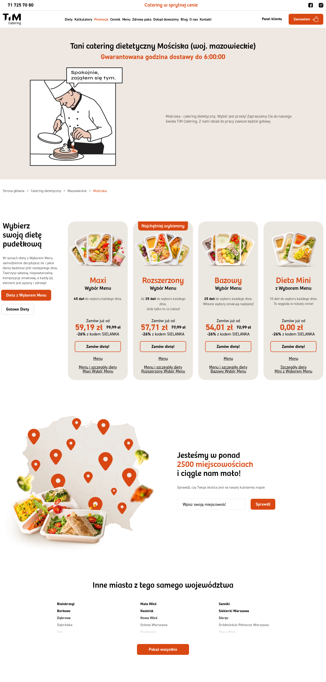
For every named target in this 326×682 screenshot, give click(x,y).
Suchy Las (226, 639)
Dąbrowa (64, 617)
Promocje (101, 19)
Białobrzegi (65, 603)
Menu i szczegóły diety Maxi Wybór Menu (98, 369)
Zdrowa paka (142, 19)
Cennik (115, 19)
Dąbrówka (64, 625)
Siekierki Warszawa (234, 610)
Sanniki (224, 603)
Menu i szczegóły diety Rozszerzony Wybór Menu (163, 369)
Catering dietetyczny (46, 190)
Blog (184, 19)
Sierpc (223, 617)
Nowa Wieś (148, 617)
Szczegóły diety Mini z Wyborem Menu (293, 369)
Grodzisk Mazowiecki (73, 639)
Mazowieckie (77, 190)
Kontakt (206, 19)
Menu (126, 19)
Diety (69, 19)
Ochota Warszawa (154, 625)
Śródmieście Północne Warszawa (244, 625)
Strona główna (14, 190)
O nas (194, 19)
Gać (60, 632)
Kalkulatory (84, 19)
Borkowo (63, 610)
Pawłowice (148, 632)
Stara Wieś (227, 632)
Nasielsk (146, 610)
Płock (144, 639)
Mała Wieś (148, 603)
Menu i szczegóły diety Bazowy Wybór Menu (228, 369)
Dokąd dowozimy (166, 19)
